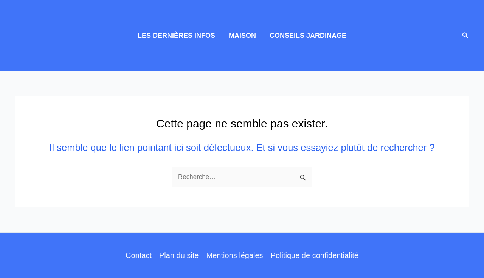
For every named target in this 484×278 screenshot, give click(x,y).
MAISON (242, 35)
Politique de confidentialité (314, 255)
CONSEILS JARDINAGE (308, 35)
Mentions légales (234, 255)
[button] (465, 35)
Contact (139, 255)
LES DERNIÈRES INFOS (176, 35)
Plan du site (179, 255)
